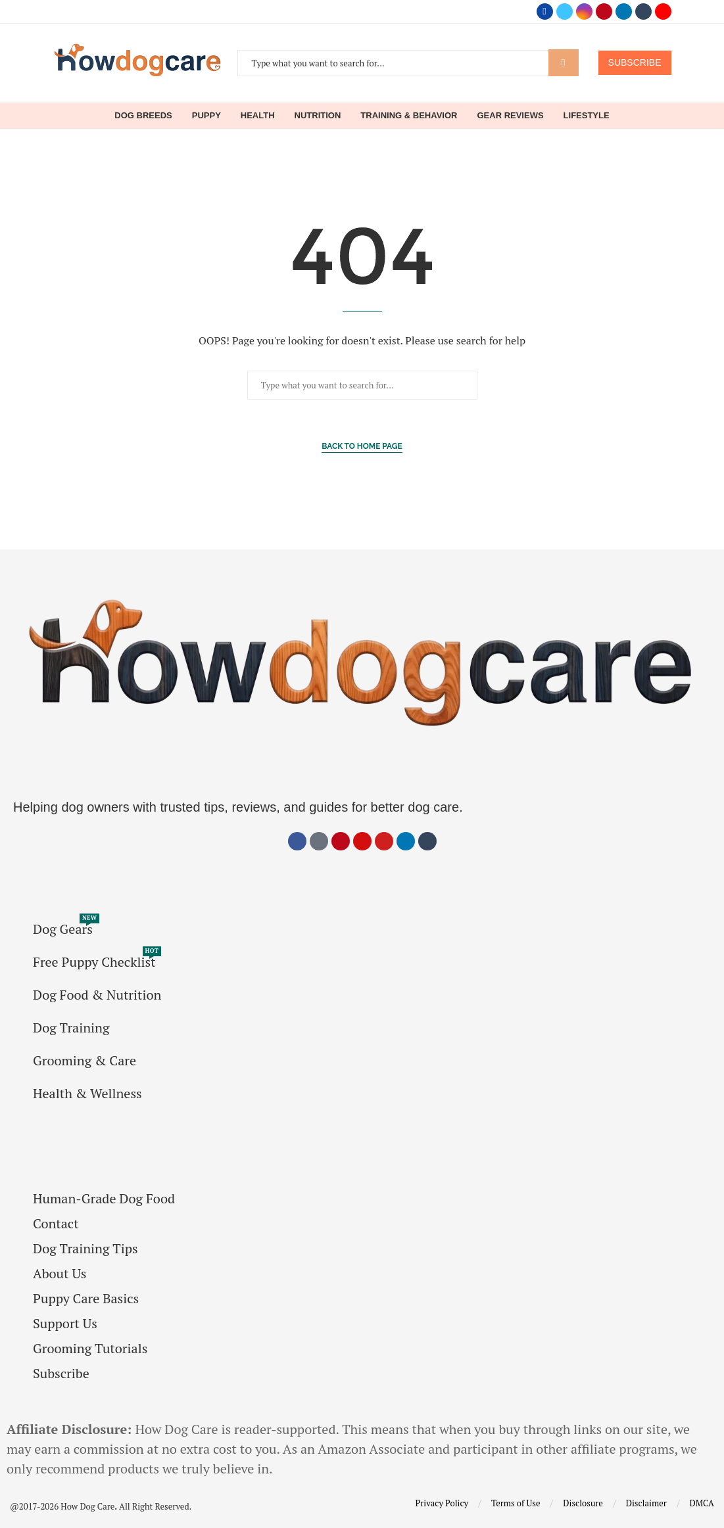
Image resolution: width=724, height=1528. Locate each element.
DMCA (702, 1503)
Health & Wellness (87, 1093)
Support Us (65, 1323)
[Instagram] (584, 11)
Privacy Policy (442, 1503)
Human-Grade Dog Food (104, 1198)
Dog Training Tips (85, 1248)
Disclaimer (646, 1503)
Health (258, 115)
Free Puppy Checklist (94, 962)
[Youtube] (663, 11)
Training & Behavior (408, 115)
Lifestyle (587, 115)
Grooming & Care (84, 1060)
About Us (59, 1273)
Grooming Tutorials (90, 1348)
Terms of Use (515, 1503)
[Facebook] (545, 11)
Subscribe (61, 1373)
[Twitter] (564, 11)
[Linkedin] (623, 11)
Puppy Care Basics (86, 1298)
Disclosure (583, 1503)
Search (563, 62)
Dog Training (71, 1027)
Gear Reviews (510, 115)
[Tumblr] (643, 11)
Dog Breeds (143, 115)
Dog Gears (63, 929)
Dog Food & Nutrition (97, 995)
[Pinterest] (604, 11)
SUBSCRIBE (635, 62)
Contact (56, 1223)
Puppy (206, 115)
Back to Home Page (362, 446)
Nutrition (318, 115)
